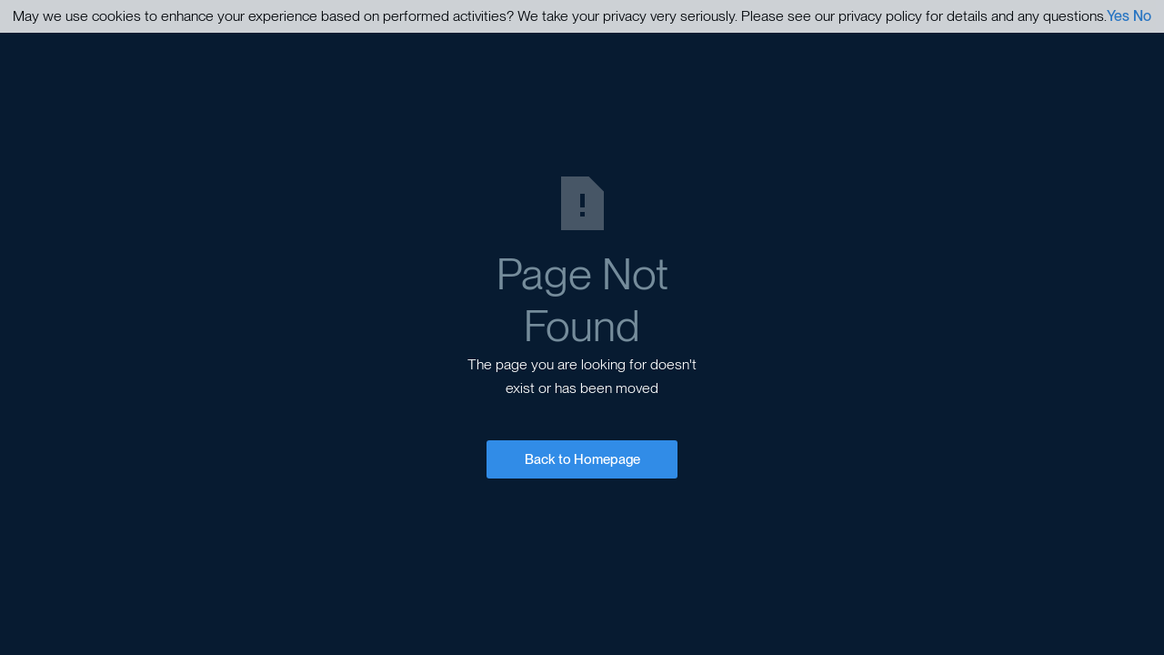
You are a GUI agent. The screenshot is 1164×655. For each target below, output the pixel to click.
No (1142, 16)
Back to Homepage (582, 459)
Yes (1118, 16)
